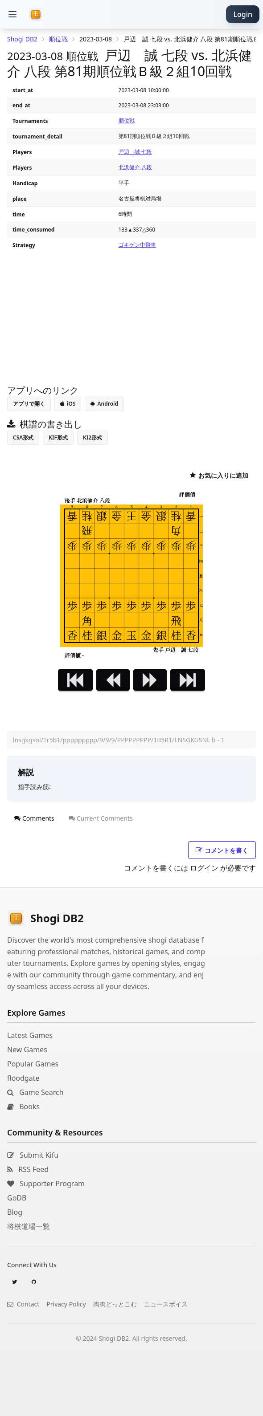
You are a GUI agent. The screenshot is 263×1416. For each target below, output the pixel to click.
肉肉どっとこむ (115, 1304)
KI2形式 (92, 437)
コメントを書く (222, 850)
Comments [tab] (34, 818)
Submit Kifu (32, 1155)
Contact (23, 1304)
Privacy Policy (66, 1304)
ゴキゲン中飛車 (137, 244)
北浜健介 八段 (135, 167)
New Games (27, 1049)
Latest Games (30, 1035)
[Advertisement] (131, 1405)
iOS (67, 403)
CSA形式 (23, 437)
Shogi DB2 (22, 39)
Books (23, 1106)
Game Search (35, 1092)
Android (104, 403)
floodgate (23, 1078)
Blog (14, 1212)
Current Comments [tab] (101, 818)
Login (242, 14)
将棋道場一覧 (28, 1226)
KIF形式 (58, 437)
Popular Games (32, 1064)
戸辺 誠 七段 (135, 151)
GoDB (16, 1198)
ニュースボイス (166, 1304)
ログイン (204, 868)
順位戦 (127, 120)
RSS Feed (28, 1169)
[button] (12, 14)
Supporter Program (46, 1183)
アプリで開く (29, 403)
